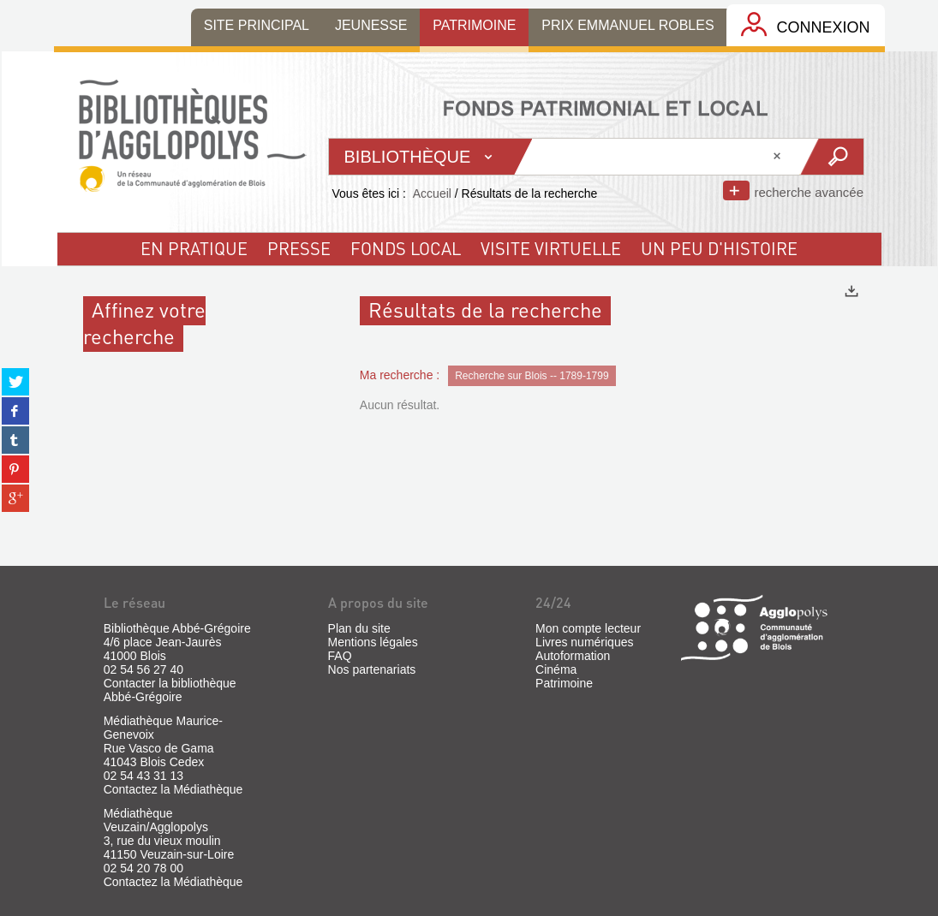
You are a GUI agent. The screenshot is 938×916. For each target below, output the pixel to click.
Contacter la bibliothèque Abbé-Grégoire (170, 690)
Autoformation (572, 656)
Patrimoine (564, 683)
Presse (299, 248)
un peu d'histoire (719, 248)
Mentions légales (373, 642)
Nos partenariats (372, 669)
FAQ (340, 656)
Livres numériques (584, 642)
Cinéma (556, 669)
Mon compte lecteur (588, 628)
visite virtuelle (551, 248)
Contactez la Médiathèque (173, 789)
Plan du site (359, 628)
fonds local (405, 248)
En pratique (194, 248)
